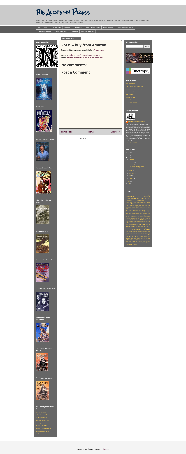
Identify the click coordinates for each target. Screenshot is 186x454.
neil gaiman (145, 223)
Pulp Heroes (136, 229)
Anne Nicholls (147, 198)
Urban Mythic (78, 27)
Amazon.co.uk (99, 50)
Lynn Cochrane (137, 219)
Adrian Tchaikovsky (136, 195)
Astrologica (75, 31)
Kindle (132, 218)
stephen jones (140, 238)
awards (127, 202)
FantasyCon (147, 212)
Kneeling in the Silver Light (141, 218)
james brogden (131, 215)
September (132, 173)
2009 (129, 183)
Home (38, 27)
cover (133, 209)
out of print (148, 224)
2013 (129, 152)
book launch (147, 204)
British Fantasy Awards (132, 205)
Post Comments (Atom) (95, 138)
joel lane (135, 216)
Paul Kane (138, 226)
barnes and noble (133, 202)
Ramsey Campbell (137, 231)
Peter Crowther (133, 228)
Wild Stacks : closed (41, 434)
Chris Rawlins (142, 207)
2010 (129, 181)
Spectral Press (129, 100)
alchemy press (130, 196)
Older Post (115, 132)
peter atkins (78, 58)
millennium (135, 223)
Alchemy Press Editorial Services (134, 89)
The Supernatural (56, 27)
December (131, 159)
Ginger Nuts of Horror (130, 213)
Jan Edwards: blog (130, 92)
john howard (140, 216)
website (132, 243)
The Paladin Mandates (41, 425)
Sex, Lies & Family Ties (41, 417)
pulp (131, 229)
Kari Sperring (145, 216)
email (139, 212)
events (142, 212)
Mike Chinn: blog (130, 94)
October (131, 171)
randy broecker (144, 231)
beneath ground (146, 202)
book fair (141, 204)
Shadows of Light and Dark (61, 31)
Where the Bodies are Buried (44, 31)
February (131, 178)
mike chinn (129, 223)
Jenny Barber (145, 215)
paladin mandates (130, 226)
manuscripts (132, 221)
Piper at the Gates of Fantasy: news (134, 86)
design (136, 210)
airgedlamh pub (145, 195)
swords (127, 241)
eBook (133, 212)
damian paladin (137, 209)
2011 (129, 157)
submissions (144, 239)
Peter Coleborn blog (130, 83)
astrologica (141, 200)
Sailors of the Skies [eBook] (42, 415)
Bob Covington (136, 204)
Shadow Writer (147, 236)
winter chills (131, 244)
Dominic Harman (142, 210)
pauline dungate (143, 226)
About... (46, 27)
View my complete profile (132, 142)
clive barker (148, 207)
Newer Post (66, 132)
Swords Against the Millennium (125, 27)
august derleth (147, 200)
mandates (128, 221)
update (144, 241)
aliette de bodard (138, 196)
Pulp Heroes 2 (67, 27)
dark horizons (144, 209)
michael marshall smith (146, 221)
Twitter (140, 241)
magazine (148, 219)
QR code (142, 229)
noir (139, 224)
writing (136, 244)
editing (136, 212)
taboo (137, 241)
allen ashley (146, 196)
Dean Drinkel (131, 210)
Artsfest (133, 200)
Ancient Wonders (137, 199)
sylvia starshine (132, 241)
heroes (141, 213)
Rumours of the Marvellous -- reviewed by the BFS (136, 167)
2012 (129, 155)
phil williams (139, 228)
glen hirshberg (137, 213)
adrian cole (128, 195)
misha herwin (140, 223)
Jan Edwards (138, 215)
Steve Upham (147, 238)
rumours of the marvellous (93, 58)
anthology (128, 200)
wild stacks (144, 243)
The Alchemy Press (63, 12)
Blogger (105, 449)
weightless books (137, 243)
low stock (132, 219)
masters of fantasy (138, 221)
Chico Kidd (133, 207)
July (130, 175)
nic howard (136, 224)
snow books (133, 238)
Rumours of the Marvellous (93, 27)
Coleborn (128, 209)
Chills (137, 207)
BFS (132, 204)
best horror (128, 204)
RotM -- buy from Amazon (135, 164)
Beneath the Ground (108, 27)
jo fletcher (132, 216)
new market (131, 224)
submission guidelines (133, 240)
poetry (143, 228)
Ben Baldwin (139, 202)
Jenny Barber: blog (130, 97)
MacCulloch (143, 219)
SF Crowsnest (140, 236)
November (131, 162)
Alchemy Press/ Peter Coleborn (136, 121)
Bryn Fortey (141, 205)
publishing (127, 229)
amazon (70, 58)
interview (145, 213)
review (128, 233)
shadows (128, 238)
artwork (136, 200)
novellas (142, 224)
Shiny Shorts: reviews (131, 102)
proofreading (147, 228)
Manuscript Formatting (87, 31)
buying (146, 205)
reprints (149, 231)
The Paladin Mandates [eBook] (43, 428)
